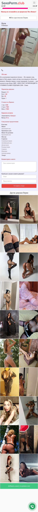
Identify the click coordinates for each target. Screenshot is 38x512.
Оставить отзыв (19, 186)
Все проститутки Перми (18, 18)
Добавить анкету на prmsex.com (19, 486)
